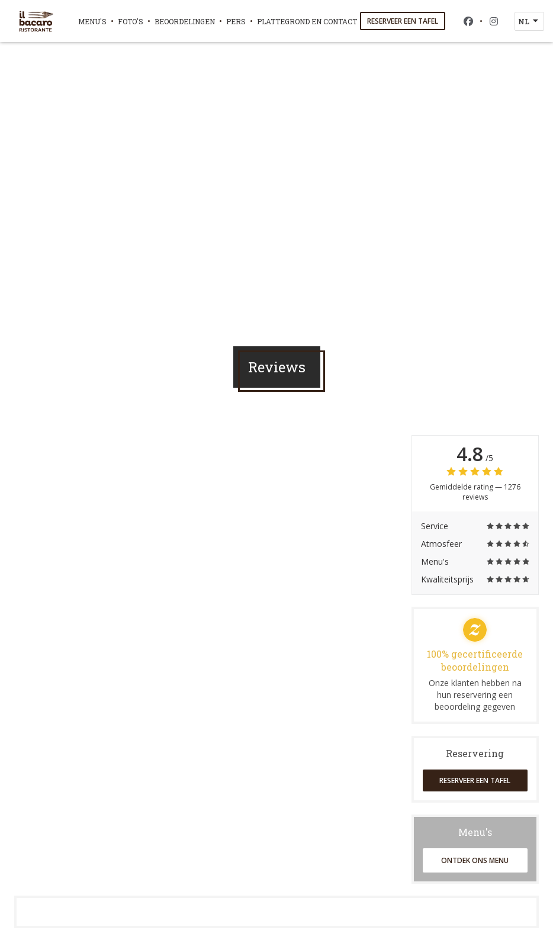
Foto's (130, 21)
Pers (236, 21)
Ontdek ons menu (475, 860)
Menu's (92, 21)
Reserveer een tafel (402, 21)
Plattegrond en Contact (307, 21)
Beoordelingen (185, 21)
